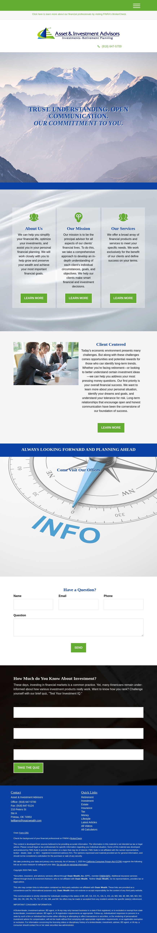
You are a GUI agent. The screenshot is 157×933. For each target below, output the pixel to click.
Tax (83, 811)
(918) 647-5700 (109, 46)
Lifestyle (85, 818)
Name (17, 595)
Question (20, 615)
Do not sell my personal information (72, 864)
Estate (84, 804)
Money (85, 815)
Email (62, 595)
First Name (21, 703)
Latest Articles (89, 822)
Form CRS (24, 833)
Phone (108, 595)
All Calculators (89, 829)
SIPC (108, 876)
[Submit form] (78, 648)
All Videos (86, 826)
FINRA (102, 876)
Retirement (87, 797)
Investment (87, 800)
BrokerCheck (76, 838)
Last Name (20, 725)
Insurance (86, 808)
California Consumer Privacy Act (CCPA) (104, 861)
